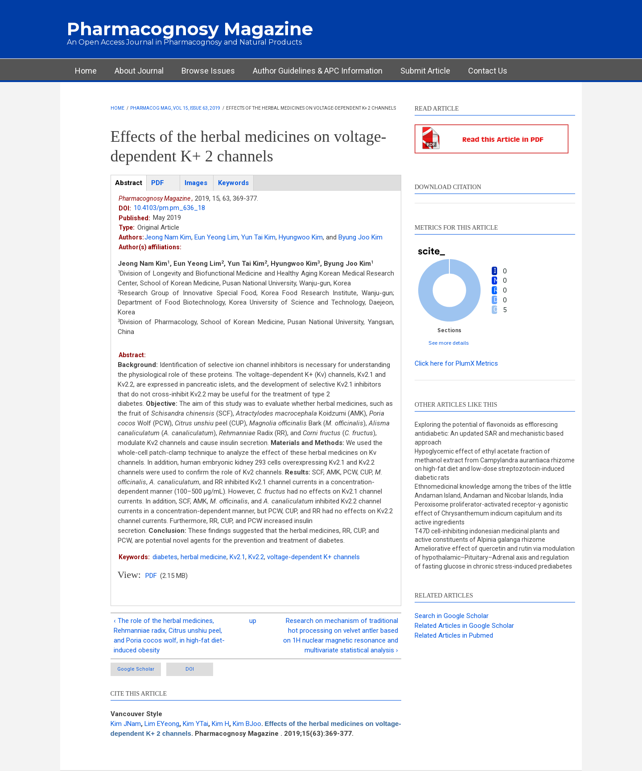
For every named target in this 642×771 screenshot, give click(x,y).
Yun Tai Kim (258, 237)
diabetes (164, 557)
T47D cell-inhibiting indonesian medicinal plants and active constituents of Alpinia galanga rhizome (487, 536)
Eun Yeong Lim (216, 237)
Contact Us (487, 70)
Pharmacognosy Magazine (190, 29)
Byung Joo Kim (360, 237)
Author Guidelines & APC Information (318, 70)
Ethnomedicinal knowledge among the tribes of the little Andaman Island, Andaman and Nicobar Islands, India (493, 491)
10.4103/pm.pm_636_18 (169, 208)
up (252, 621)
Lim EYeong (161, 724)
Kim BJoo (247, 724)
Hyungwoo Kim (301, 237)
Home (86, 70)
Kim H (220, 724)
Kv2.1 (237, 557)
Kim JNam (126, 724)
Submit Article (425, 70)
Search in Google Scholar (452, 616)
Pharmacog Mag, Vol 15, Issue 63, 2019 (175, 108)
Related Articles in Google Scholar (464, 626)
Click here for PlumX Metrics (456, 363)
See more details (448, 342)
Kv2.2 (256, 557)
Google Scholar (135, 669)
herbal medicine (203, 557)
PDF (151, 576)
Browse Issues (208, 70)
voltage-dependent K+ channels (313, 557)
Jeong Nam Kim (167, 237)
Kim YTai (195, 724)
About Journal (139, 70)
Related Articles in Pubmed (454, 635)
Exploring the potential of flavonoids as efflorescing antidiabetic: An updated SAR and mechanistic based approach (489, 433)
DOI (189, 669)
